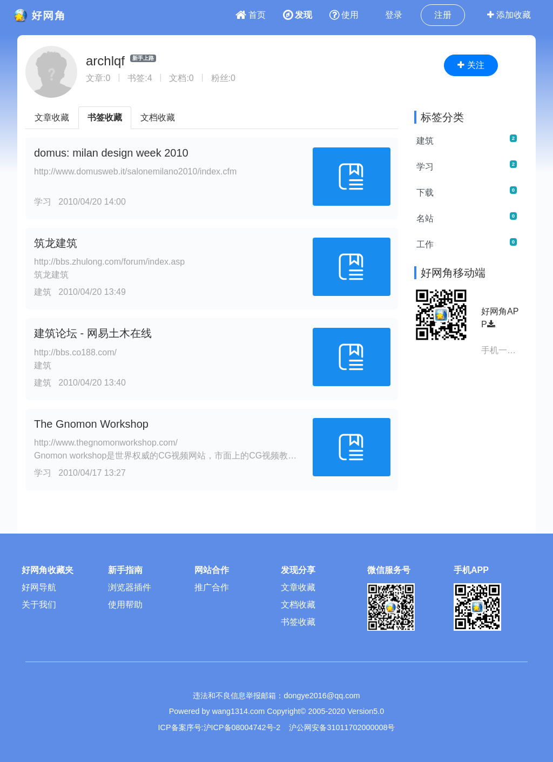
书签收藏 (104, 117)
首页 (250, 14)
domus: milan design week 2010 (111, 153)
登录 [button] (393, 14)
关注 (470, 65)
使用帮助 (125, 604)
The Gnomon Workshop (91, 424)
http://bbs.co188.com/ (75, 352)
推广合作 (211, 587)
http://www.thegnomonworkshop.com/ (106, 442)
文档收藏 (157, 117)
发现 (297, 14)
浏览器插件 (129, 587)
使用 (344, 14)
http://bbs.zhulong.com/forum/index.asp (109, 261)
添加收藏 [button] (509, 14)
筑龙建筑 (55, 243)
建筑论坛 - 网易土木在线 (93, 333)
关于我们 (39, 604)
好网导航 (39, 587)
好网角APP (499, 318)
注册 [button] (442, 14)
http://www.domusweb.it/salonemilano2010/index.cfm (135, 171)
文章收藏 (52, 117)
